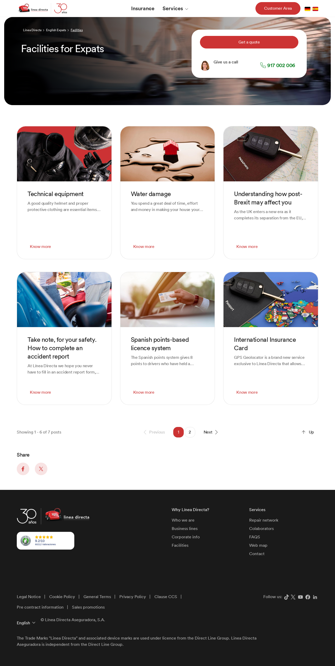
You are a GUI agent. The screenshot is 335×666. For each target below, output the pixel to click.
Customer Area (278, 8)
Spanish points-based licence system (160, 344)
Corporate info (186, 536)
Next (212, 432)
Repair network (263, 520)
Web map (258, 545)
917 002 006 (281, 65)
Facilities (180, 545)
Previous (153, 432)
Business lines (185, 528)
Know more (40, 246)
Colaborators (261, 528)
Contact (257, 553)
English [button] (23, 622)
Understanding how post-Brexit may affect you (268, 198)
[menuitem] (143, 8)
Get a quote (249, 42)
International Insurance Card (265, 344)
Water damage (151, 194)
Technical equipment (55, 194)
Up (307, 432)
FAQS (254, 536)
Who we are (183, 520)
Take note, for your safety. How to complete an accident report (61, 348)
